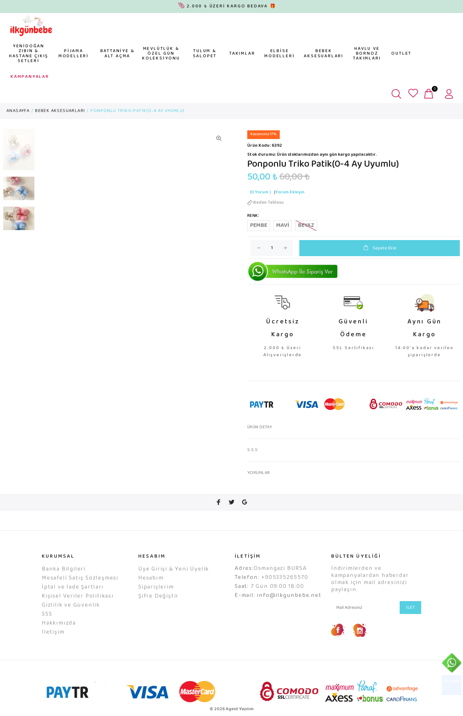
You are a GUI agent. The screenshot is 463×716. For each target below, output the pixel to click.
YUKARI (452, 685)
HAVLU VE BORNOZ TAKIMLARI (367, 54)
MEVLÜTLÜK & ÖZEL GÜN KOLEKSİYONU (161, 54)
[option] (18, 153)
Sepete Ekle (379, 248)
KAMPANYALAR (30, 77)
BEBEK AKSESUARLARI (323, 53)
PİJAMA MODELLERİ (74, 53)
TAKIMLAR (242, 54)
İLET (410, 608)
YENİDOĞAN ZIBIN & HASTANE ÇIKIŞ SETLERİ (28, 53)
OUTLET (401, 54)
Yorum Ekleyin (289, 192)
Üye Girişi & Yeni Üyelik (173, 569)
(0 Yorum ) (260, 192)
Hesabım (151, 578)
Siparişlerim (156, 587)
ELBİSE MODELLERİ (279, 53)
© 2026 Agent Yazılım (232, 709)
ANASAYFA (18, 111)
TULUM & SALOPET (205, 53)
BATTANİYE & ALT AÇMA (117, 53)
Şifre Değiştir (158, 596)
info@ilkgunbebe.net (289, 595)
